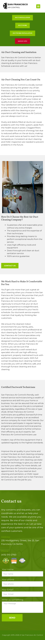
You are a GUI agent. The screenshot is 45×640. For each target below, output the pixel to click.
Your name (8, 569)
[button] (38, 6)
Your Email (7, 589)
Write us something (12, 599)
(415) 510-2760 (8, 554)
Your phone (8, 579)
